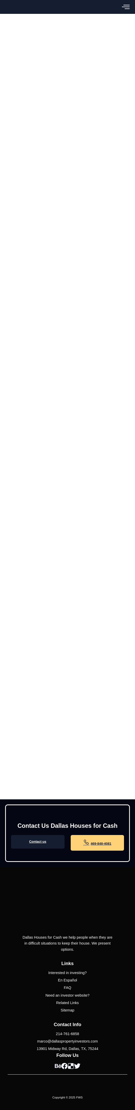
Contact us (37, 841)
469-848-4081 (97, 842)
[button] (125, 7)
